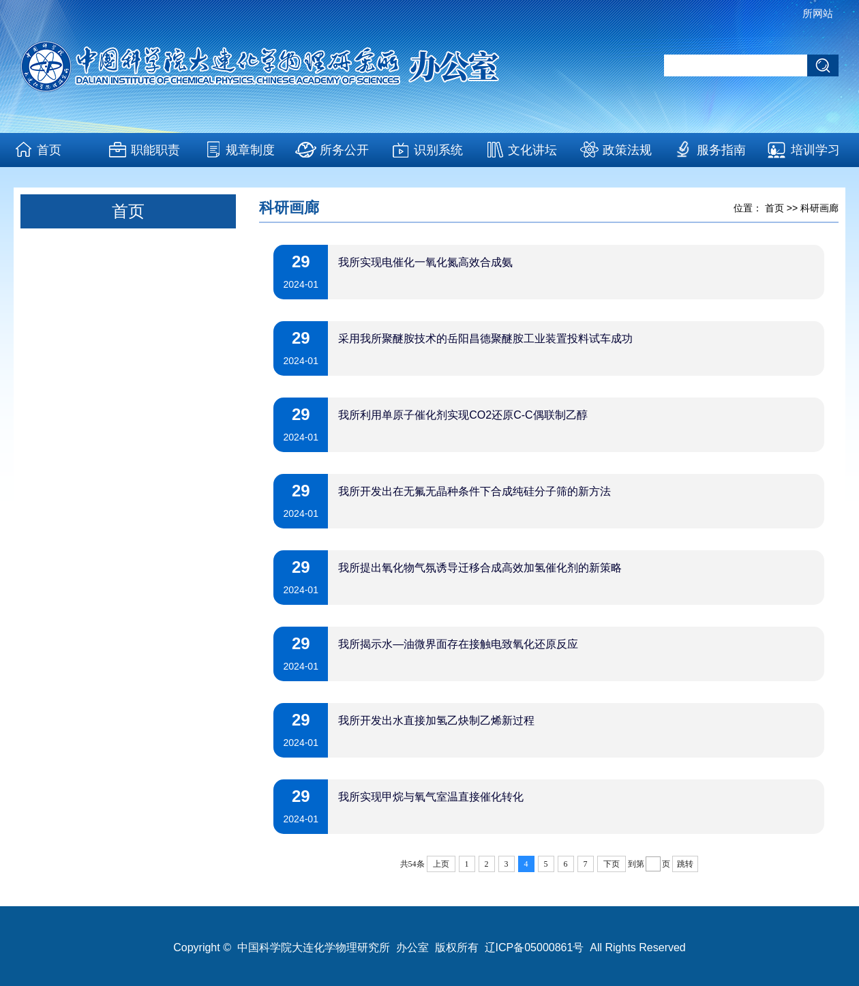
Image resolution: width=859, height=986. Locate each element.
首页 (49, 150)
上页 (441, 864)
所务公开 (344, 150)
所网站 (817, 13)
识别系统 (438, 150)
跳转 (685, 864)
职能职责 (155, 150)
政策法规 (627, 150)
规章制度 (250, 150)
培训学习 (815, 150)
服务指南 (721, 150)
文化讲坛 (532, 150)
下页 (611, 864)
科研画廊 (819, 208)
